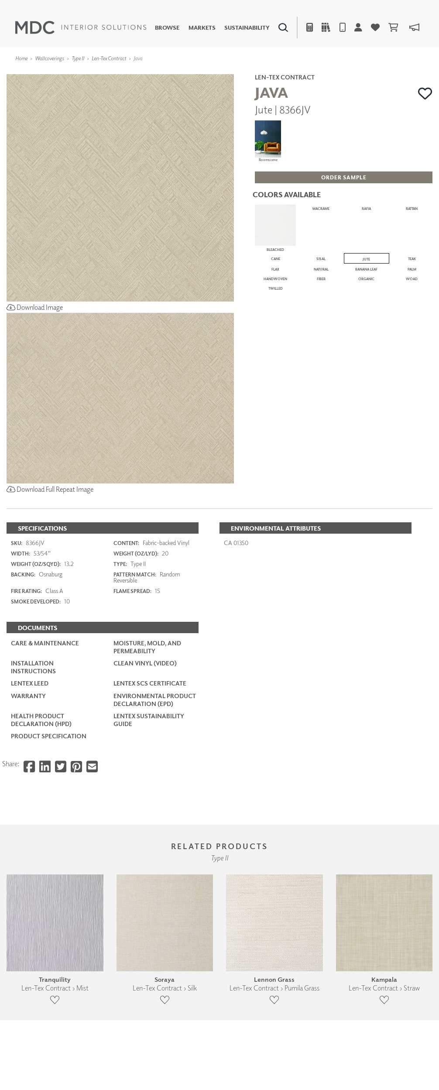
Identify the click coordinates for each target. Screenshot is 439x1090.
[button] (425, 93)
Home (21, 58)
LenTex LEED (29, 683)
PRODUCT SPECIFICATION (48, 736)
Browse (167, 28)
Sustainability (247, 28)
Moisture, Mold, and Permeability (147, 647)
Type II (78, 58)
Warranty (28, 695)
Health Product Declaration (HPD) (41, 719)
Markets (202, 28)
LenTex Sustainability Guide (148, 719)
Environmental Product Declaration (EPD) (154, 699)
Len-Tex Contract (109, 58)
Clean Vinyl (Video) (145, 663)
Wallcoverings (49, 58)
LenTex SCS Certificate (149, 683)
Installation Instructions (33, 667)
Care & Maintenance (45, 643)
